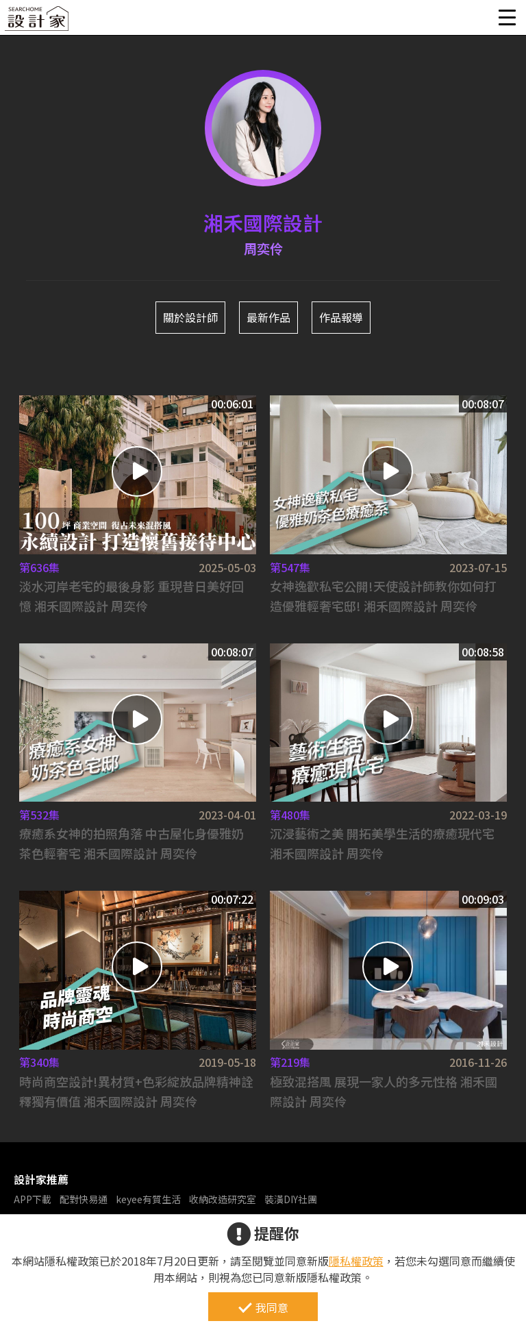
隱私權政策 (356, 1261)
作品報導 (341, 317)
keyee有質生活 (148, 1199)
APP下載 (32, 1199)
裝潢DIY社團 (290, 1199)
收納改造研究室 (222, 1199)
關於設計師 (190, 317)
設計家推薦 (41, 1179)
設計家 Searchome (37, 22)
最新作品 (268, 317)
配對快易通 (84, 1199)
